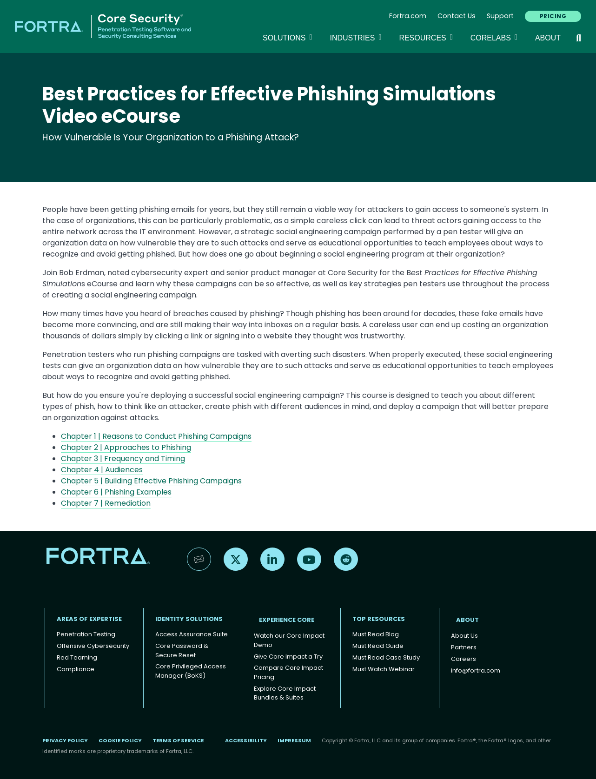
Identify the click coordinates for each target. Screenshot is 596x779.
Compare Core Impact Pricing (288, 672)
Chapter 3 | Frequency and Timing (123, 458)
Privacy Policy (65, 740)
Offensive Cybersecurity (93, 645)
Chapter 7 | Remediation (106, 503)
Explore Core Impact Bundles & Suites (285, 693)
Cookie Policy (120, 740)
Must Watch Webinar (383, 669)
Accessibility (246, 740)
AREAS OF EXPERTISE (89, 618)
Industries (357, 37)
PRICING (553, 16)
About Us (464, 635)
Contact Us (456, 15)
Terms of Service (178, 740)
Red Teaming (77, 657)
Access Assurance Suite (191, 634)
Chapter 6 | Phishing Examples (116, 492)
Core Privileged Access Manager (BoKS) (190, 671)
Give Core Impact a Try (288, 656)
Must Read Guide (378, 645)
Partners (464, 647)
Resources (427, 37)
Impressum (294, 740)
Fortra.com (407, 15)
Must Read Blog (375, 634)
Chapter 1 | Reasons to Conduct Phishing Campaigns (156, 436)
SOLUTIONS (289, 37)
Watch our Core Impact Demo (289, 640)
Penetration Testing (86, 634)
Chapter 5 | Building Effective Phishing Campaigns (151, 480)
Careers (463, 658)
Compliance (75, 669)
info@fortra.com (475, 670)
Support (500, 15)
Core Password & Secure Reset (181, 650)
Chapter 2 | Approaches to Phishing (126, 447)
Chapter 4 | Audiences (102, 469)
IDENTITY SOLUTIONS (189, 618)
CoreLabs (495, 37)
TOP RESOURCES (378, 618)
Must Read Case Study (386, 657)
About (548, 38)
